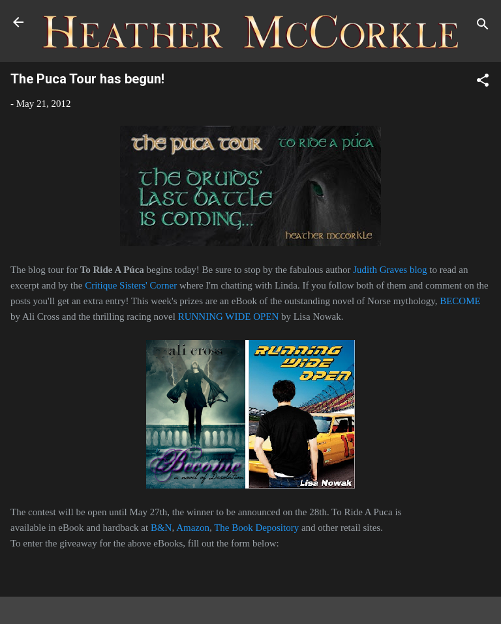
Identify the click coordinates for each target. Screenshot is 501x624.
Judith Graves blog (390, 269)
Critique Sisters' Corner (131, 285)
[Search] (483, 26)
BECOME (460, 301)
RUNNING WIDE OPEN (228, 316)
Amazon (192, 527)
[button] (483, 82)
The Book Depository (256, 527)
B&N (161, 527)
